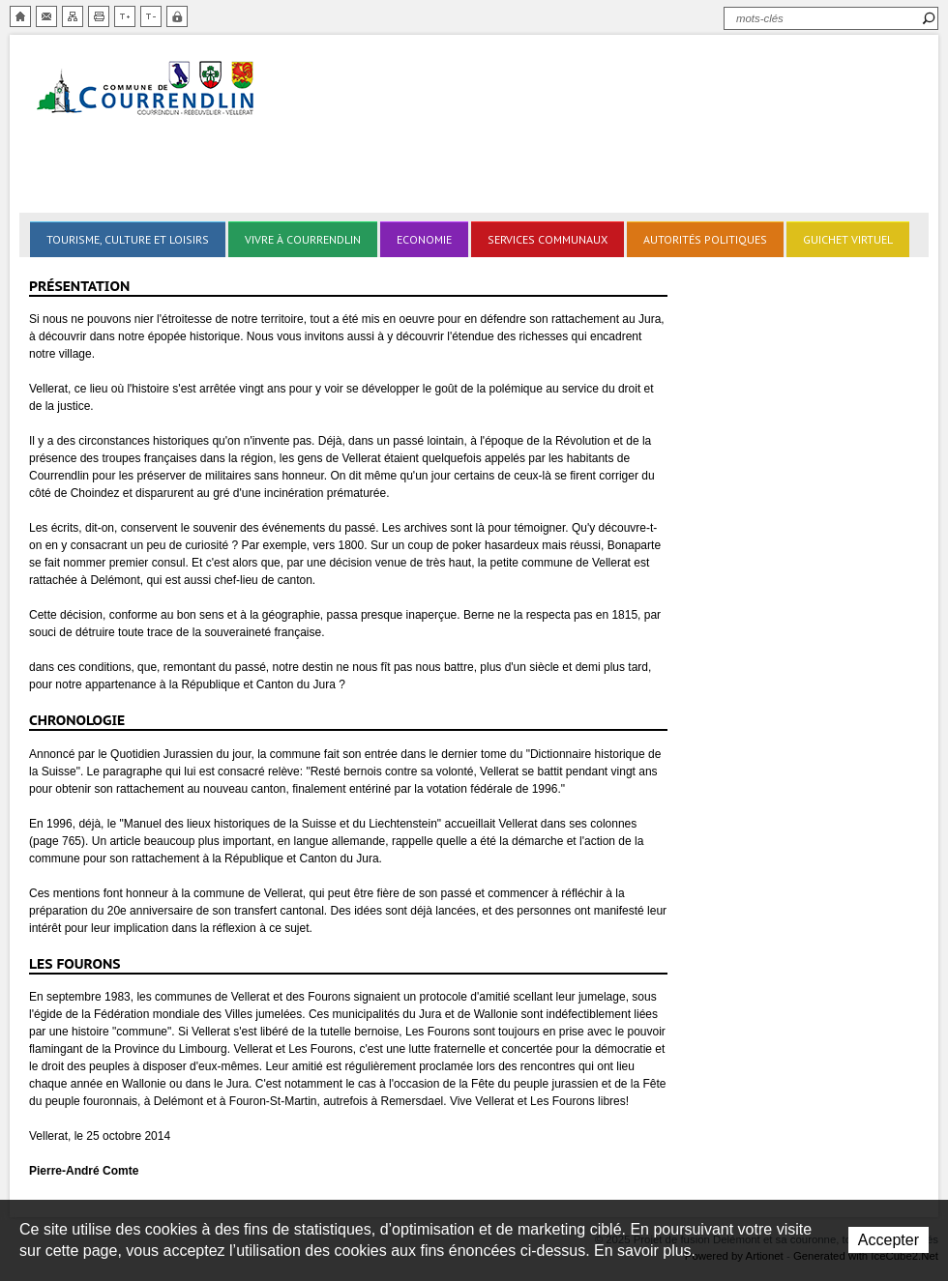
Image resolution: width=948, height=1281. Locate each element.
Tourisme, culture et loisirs (127, 239)
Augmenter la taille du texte (124, 16)
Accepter (888, 1240)
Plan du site (72, 16)
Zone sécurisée (177, 16)
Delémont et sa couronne (147, 89)
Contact (46, 16)
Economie (424, 239)
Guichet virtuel (848, 239)
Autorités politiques (705, 239)
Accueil (20, 16)
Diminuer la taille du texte (151, 16)
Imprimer (98, 16)
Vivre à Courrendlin (303, 239)
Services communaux (547, 239)
